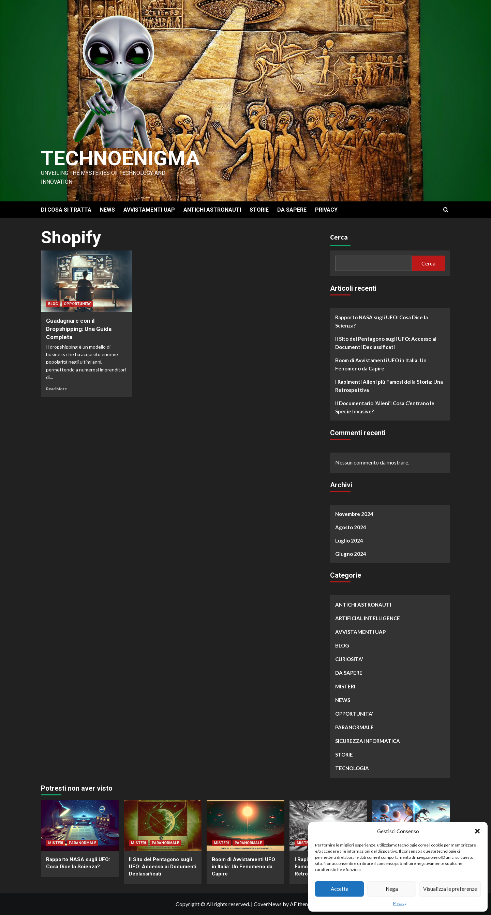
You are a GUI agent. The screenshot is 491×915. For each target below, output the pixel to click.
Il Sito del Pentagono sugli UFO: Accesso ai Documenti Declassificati (385, 343)
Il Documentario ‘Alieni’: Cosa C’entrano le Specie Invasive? (384, 407)
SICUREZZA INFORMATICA (367, 741)
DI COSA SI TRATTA (66, 210)
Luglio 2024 (349, 540)
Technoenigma (120, 158)
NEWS (107, 210)
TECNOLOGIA (352, 768)
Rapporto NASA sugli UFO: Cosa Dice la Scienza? (381, 321)
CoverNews (268, 904)
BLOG (53, 304)
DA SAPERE (292, 210)
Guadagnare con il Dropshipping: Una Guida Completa (78, 328)
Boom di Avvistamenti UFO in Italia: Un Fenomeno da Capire (381, 364)
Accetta (339, 889)
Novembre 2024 (354, 514)
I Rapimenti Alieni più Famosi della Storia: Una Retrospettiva (389, 386)
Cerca (339, 237)
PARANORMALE (354, 727)
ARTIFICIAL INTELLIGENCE (367, 618)
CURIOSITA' (349, 659)
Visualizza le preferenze (450, 889)
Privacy (399, 903)
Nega (392, 889)
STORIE (259, 210)
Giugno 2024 (350, 554)
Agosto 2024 (350, 527)
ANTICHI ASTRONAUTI (212, 210)
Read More (56, 388)
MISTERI (345, 686)
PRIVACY (326, 210)
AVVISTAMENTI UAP (149, 210)
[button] (477, 831)
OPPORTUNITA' (77, 304)
